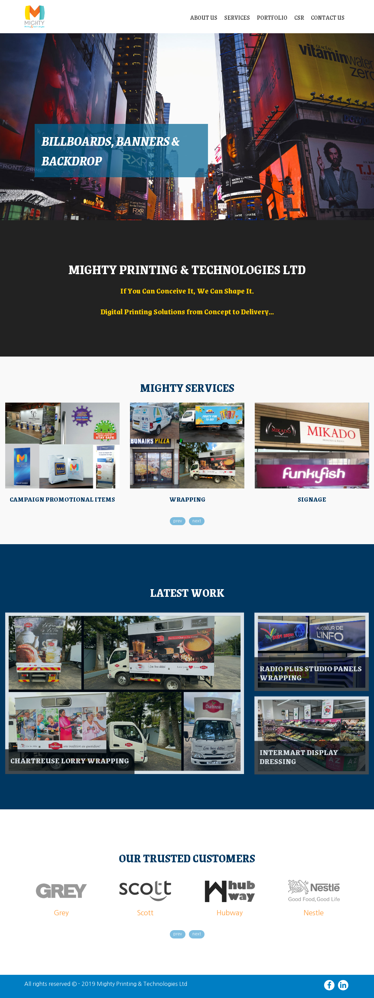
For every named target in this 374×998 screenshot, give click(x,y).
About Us (203, 17)
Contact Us (328, 17)
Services (237, 17)
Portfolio (272, 17)
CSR (299, 17)
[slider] (187, 126)
